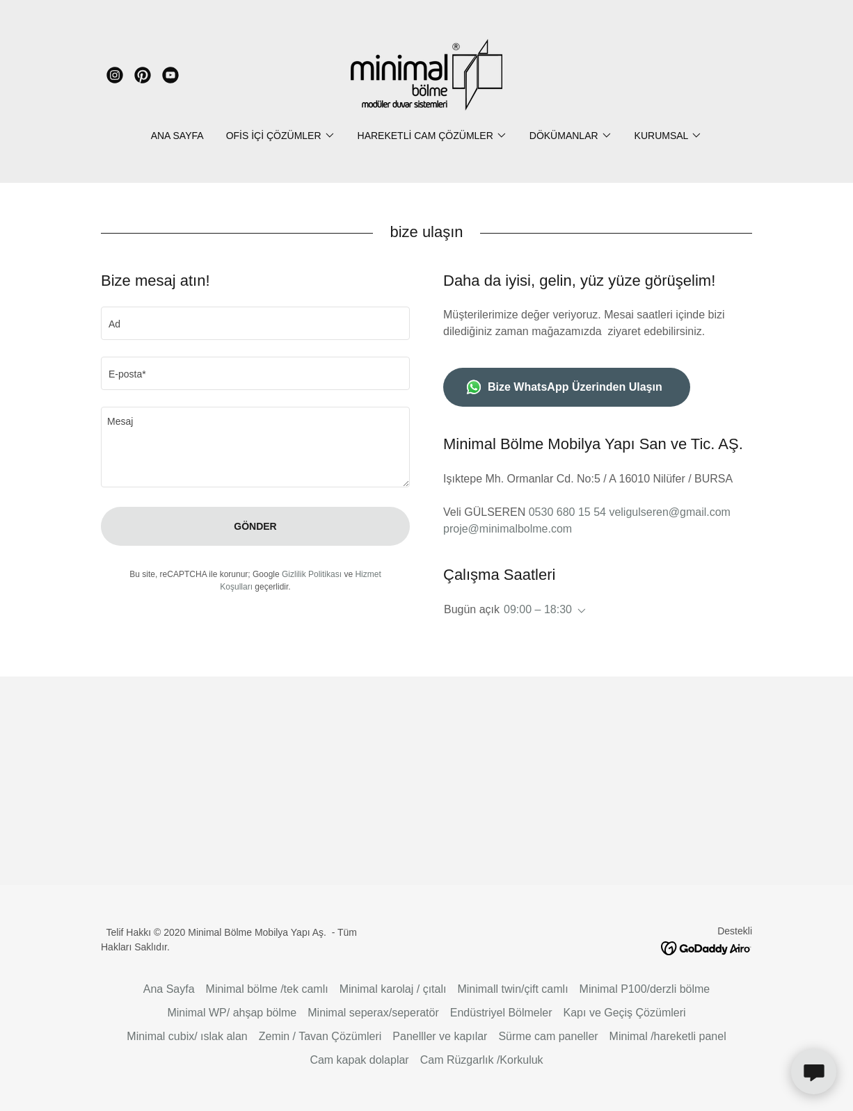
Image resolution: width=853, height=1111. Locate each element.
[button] (280, 135)
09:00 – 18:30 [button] (538, 609)
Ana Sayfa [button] (169, 989)
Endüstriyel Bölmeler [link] (501, 1013)
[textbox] (255, 323)
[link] (115, 75)
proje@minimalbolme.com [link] (507, 529)
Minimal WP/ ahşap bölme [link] (231, 1013)
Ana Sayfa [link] (177, 135)
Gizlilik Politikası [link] (312, 574)
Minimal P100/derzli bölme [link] (645, 989)
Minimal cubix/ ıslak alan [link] (187, 1036)
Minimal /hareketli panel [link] (667, 1036)
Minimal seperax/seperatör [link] (373, 1013)
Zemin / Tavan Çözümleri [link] (320, 1036)
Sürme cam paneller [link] (548, 1036)
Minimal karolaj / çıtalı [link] (393, 989)
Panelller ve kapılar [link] (439, 1036)
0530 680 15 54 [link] (567, 512)
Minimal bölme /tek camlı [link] (267, 989)
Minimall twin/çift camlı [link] (512, 989)
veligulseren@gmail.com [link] (670, 512)
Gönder (255, 526)
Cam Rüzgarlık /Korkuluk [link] (481, 1060)
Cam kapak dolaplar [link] (359, 1060)
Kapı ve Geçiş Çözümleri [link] (625, 1013)
